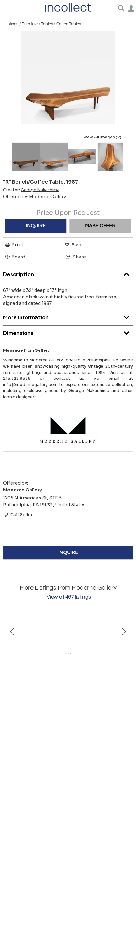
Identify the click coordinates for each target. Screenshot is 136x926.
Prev (12, 657)
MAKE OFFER (100, 225)
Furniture (30, 24)
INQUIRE (36, 225)
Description (68, 273)
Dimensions (68, 332)
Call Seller (18, 515)
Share (75, 257)
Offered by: (34, 197)
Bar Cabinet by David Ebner (68, 704)
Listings (11, 24)
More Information (68, 316)
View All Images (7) (105, 137)
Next (123, 657)
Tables (47, 24)
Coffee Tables (68, 24)
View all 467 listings (69, 597)
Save (73, 245)
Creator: (31, 189)
